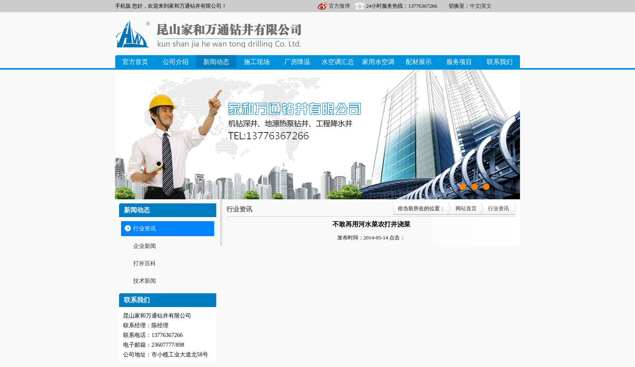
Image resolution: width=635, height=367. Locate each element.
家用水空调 (378, 61)
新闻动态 (216, 61)
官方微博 (339, 6)
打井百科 (144, 263)
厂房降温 (297, 61)
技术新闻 (144, 281)
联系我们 (500, 61)
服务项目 (459, 61)
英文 (486, 6)
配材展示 (419, 61)
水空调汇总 (338, 61)
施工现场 (257, 61)
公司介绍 (176, 61)
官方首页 (135, 61)
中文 (475, 6)
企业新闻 (144, 246)
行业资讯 (144, 229)
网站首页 (466, 208)
